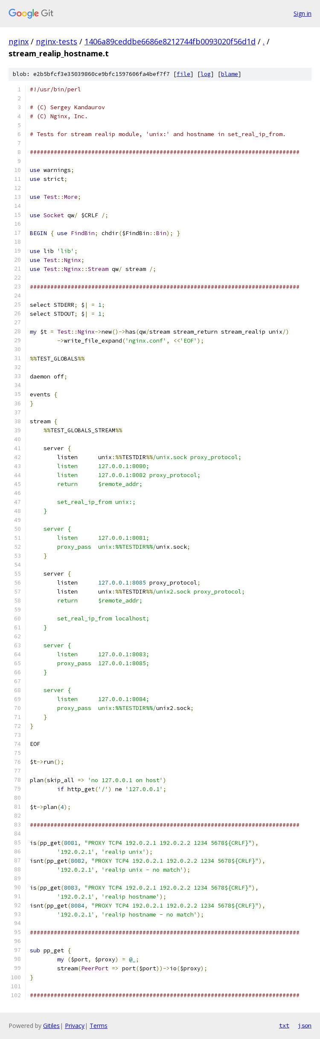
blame (229, 74)
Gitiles (51, 1026)
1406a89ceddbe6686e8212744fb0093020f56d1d (170, 41)
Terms (99, 1026)
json (304, 1025)
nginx (19, 41)
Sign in (302, 13)
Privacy (74, 1026)
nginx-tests (56, 41)
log (206, 74)
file (183, 74)
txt (284, 1025)
